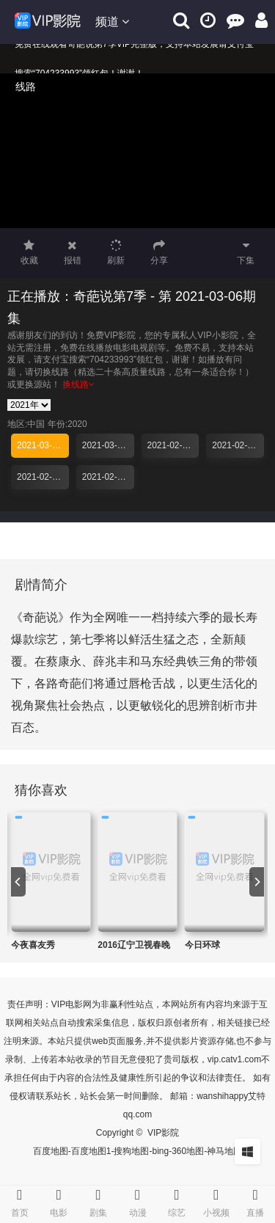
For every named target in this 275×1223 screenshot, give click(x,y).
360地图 (188, 1151)
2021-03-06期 (43, 445)
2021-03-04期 (108, 445)
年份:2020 (67, 424)
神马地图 (224, 1151)
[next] (256, 882)
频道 (112, 21)
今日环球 (202, 945)
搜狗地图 (131, 1151)
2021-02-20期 (43, 477)
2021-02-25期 (238, 445)
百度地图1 (91, 1151)
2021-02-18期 (108, 477)
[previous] (18, 882)
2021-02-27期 (173, 445)
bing (160, 1151)
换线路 (78, 384)
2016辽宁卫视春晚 (134, 945)
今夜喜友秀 (33, 945)
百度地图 (50, 1151)
